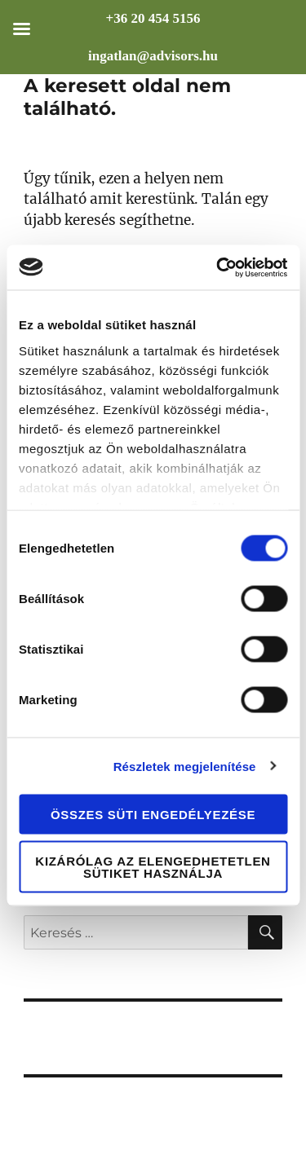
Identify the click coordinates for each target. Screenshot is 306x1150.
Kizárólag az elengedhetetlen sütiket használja (152, 866)
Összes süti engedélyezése (153, 815)
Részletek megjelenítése (184, 766)
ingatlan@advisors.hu (153, 56)
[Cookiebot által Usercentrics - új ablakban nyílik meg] (218, 267)
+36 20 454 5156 (153, 18)
